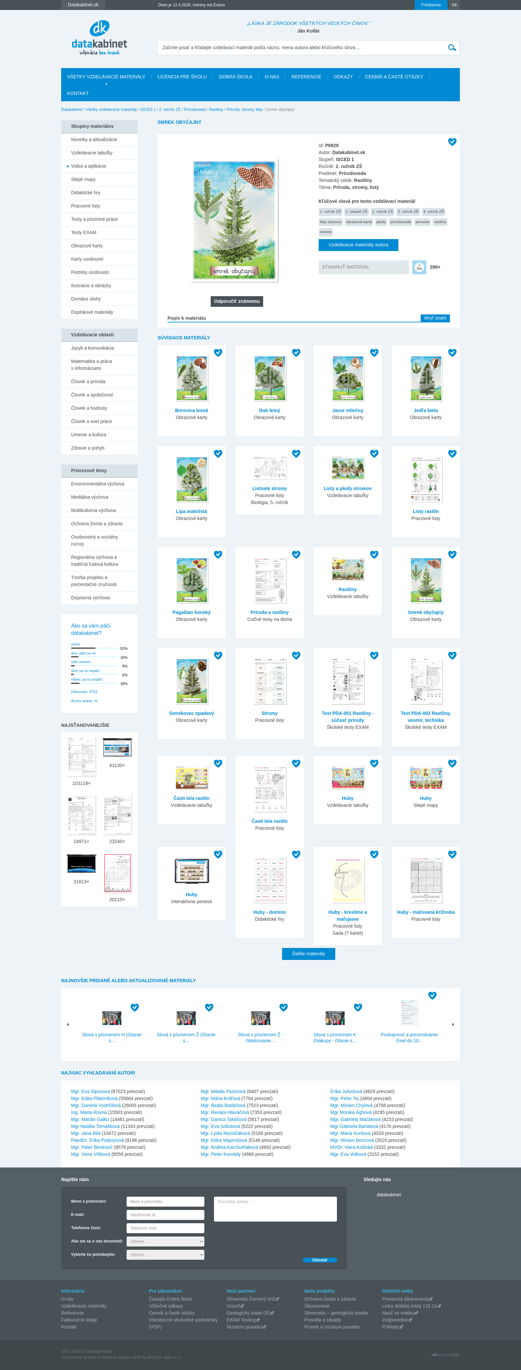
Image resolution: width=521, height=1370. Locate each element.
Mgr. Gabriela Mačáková (355, 1119)
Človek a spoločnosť (92, 394)
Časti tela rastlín (191, 798)
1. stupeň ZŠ (356, 211)
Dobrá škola (235, 76)
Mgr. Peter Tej (344, 1098)
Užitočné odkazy (166, 1306)
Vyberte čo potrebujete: (93, 1254)
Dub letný (269, 410)
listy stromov (331, 221)
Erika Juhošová (346, 1091)
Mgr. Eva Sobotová (220, 1126)
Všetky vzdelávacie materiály (106, 76)
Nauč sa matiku (398, 1313)
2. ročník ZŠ (170, 109)
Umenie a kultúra (88, 434)
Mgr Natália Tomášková (95, 1126)
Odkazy (343, 76)
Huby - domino (270, 912)
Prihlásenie (431, 5)
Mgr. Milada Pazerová (223, 1091)
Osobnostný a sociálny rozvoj (94, 540)
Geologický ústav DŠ (248, 1313)
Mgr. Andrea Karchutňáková (229, 1147)
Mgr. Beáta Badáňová (223, 1105)
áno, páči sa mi (83, 653)
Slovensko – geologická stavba (336, 1313)
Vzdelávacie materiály (83, 1306)
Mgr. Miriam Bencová (352, 1140)
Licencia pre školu (182, 76)
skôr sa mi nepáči (85, 671)
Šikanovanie (317, 1306)
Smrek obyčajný (426, 612)
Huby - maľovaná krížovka (426, 912)
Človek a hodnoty (89, 408)
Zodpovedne (395, 1320)
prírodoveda (400, 221)
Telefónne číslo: (86, 1228)
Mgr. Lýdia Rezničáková (225, 1133)
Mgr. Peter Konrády (221, 1154)
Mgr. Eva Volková (348, 1154)
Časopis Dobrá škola (170, 1299)
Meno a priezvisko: (89, 1201)
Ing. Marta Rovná (89, 1112)
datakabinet (389, 1194)
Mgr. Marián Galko (90, 1119)
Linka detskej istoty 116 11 (409, 1306)
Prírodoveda (195, 109)
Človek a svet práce (91, 421)
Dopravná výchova (90, 597)
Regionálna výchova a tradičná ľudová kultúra (94, 561)
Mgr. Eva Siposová (90, 1091)
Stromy (269, 713)
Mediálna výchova (89, 497)
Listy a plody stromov (348, 488)
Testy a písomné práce (94, 219)
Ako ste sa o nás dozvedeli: (97, 1241)
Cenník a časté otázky (394, 76)
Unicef (233, 1306)
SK (454, 5)
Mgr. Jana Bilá (86, 1133)
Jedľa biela (426, 410)
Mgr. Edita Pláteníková (94, 1098)
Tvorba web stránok (78, 1357)
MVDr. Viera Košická (351, 1147)
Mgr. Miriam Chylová (351, 1105)
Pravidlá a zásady (322, 1320)
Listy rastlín (426, 511)
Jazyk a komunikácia (92, 348)
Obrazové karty (87, 245)
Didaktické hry (85, 192)
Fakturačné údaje (79, 1320)
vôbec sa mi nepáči (86, 679)
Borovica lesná (191, 410)
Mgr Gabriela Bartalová (354, 1126)
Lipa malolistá (191, 511)
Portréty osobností (90, 272)
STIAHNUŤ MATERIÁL (345, 267)
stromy (326, 231)
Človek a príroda (88, 381)
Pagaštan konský (191, 612)
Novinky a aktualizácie (94, 139)
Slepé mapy (83, 179)
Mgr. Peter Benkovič (92, 1147)
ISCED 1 (148, 109)
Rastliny (216, 109)
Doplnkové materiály (92, 312)
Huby (348, 798)
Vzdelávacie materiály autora (358, 244)
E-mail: (77, 1214)
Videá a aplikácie (88, 166)
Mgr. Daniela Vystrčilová (96, 1105)
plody (381, 221)
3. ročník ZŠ (408, 211)
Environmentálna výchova (97, 483)
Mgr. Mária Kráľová (220, 1098)
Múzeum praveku (244, 1326)
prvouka (422, 221)
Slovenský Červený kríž (251, 1299)
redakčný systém (116, 1357)
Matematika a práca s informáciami (91, 365)
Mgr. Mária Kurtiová (350, 1133)
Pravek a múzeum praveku (332, 1326)
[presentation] (264, 1238)
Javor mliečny (347, 410)
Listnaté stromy (269, 488)
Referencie (306, 76)
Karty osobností (87, 259)
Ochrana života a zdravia (97, 523)
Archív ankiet (81, 701)
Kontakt (78, 93)
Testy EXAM (83, 232)
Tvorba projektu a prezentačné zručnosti (94, 581)
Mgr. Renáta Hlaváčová (225, 1112)
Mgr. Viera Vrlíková (90, 1154)
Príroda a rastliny (269, 612)
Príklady (390, 1326)
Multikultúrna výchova (93, 510)
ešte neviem (81, 662)
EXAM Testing (241, 1320)
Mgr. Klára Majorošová (224, 1140)
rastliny (440, 221)
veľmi (75, 644)
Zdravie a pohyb (87, 448)
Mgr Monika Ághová (351, 1112)
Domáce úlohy (86, 298)
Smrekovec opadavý (191, 713)
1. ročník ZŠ (330, 211)
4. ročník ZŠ (433, 211)
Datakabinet (71, 109)
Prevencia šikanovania (405, 1299)
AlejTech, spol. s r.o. (164, 1357)
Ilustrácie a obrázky (91, 285)
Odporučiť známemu (237, 301)
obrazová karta (359, 221)
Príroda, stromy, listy (244, 109)
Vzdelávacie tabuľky (92, 152)
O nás (272, 76)
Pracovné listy (85, 206)
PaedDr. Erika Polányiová (97, 1140)
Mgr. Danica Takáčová (223, 1119)
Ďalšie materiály (308, 953)
